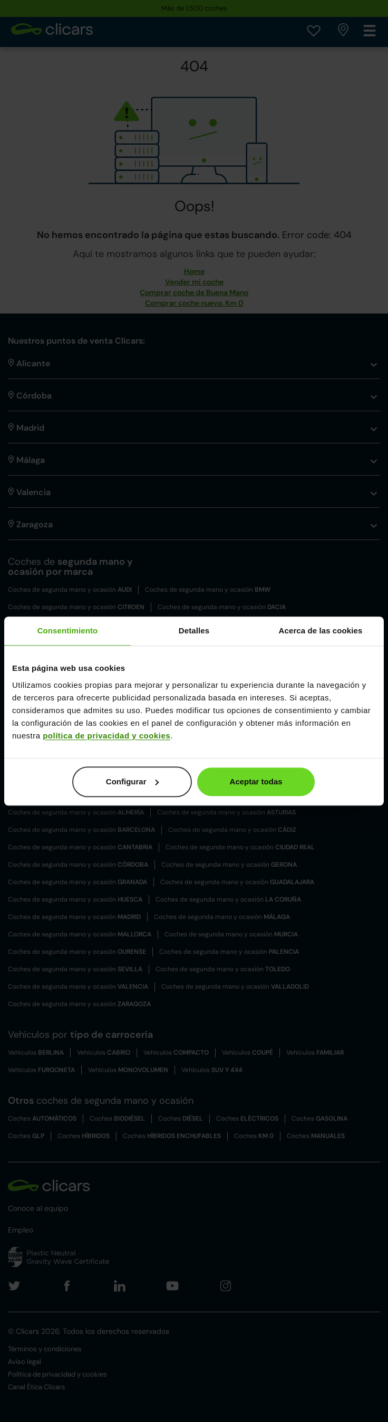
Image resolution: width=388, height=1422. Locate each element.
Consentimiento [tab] (67, 630)
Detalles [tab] (194, 630)
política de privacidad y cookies (106, 735)
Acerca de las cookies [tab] (321, 630)
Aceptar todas (256, 781)
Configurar (132, 781)
